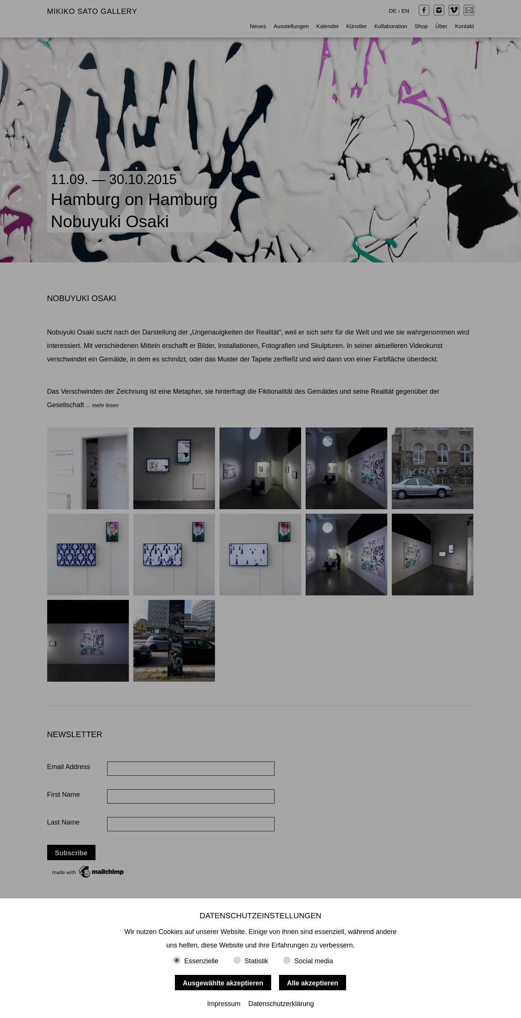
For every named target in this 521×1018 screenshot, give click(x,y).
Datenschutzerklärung (281, 1004)
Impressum (223, 1004)
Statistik (256, 961)
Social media (313, 961)
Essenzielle (201, 961)
